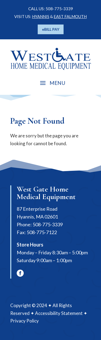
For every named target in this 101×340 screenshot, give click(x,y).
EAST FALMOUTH (70, 16)
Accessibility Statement (59, 313)
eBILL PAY (50, 29)
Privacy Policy (24, 321)
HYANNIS (40, 16)
